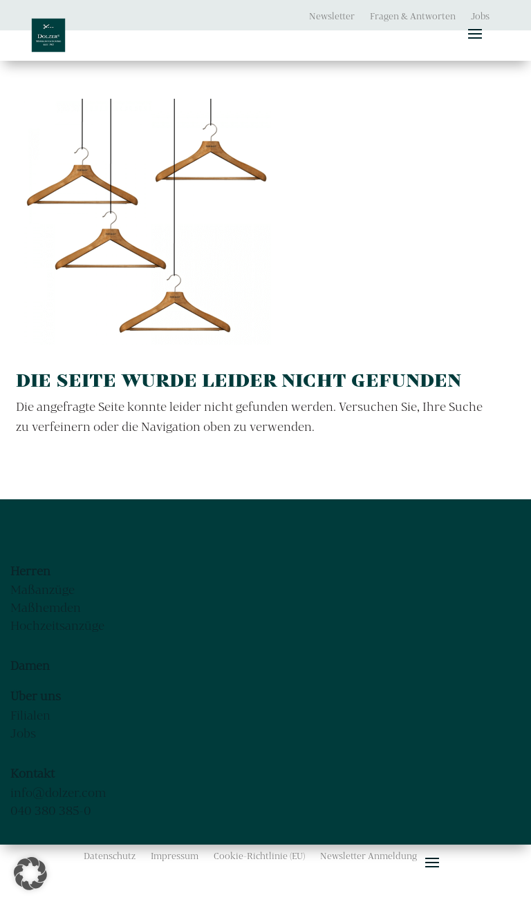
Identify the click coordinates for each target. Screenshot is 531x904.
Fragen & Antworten (413, 16)
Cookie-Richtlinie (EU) (259, 856)
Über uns (35, 695)
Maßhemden (45, 607)
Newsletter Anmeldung (368, 856)
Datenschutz (110, 856)
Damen (30, 665)
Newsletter (332, 16)
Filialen (30, 715)
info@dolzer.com (58, 792)
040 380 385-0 (50, 810)
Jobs (480, 16)
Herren (30, 570)
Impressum (174, 856)
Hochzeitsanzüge (57, 625)
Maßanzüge (42, 589)
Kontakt (32, 773)
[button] (30, 873)
